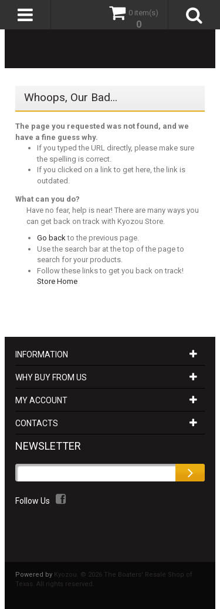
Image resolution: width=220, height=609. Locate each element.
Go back (51, 237)
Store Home (57, 281)
